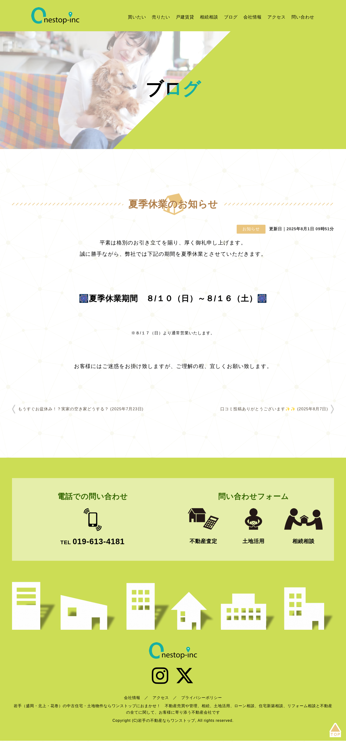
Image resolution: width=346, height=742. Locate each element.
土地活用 (253, 541)
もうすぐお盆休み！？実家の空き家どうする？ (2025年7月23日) (80, 409)
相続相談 (209, 16)
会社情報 (252, 16)
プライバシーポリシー (201, 699)
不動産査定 (203, 541)
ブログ (231, 16)
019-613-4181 (98, 541)
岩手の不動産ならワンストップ (55, 15)
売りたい (161, 16)
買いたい (137, 16)
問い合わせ (302, 16)
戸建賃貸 (185, 16)
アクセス (276, 16)
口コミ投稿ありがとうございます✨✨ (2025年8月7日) (274, 409)
